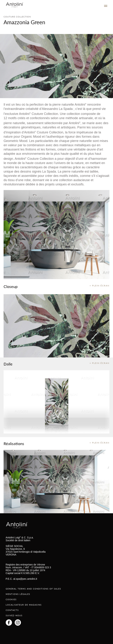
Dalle (8, 364)
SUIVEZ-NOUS (14, 615)
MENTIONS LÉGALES (18, 594)
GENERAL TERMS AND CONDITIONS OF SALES (33, 588)
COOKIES (11, 599)
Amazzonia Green (24, 22)
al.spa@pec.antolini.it (25, 578)
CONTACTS (12, 610)
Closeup (11, 286)
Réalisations (14, 443)
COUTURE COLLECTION (17, 16)
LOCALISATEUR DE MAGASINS (24, 604)
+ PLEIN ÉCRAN (99, 285)
